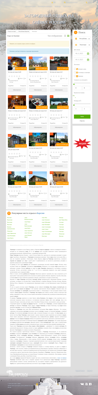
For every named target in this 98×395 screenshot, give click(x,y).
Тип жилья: (77, 64)
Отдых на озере (12, 31)
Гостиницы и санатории (45, 6)
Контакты (89, 2)
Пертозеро (44, 236)
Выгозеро (9, 224)
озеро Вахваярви (11, 235)
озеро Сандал (45, 229)
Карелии (40, 213)
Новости (89, 370)
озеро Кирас (28, 221)
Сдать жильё (67, 6)
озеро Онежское (46, 220)
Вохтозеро (9, 222)
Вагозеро (9, 217)
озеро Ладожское (29, 230)
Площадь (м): (77, 100)
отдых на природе (61, 358)
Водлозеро (9, 220)
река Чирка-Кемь (63, 220)
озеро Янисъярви (46, 234)
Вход (53, 2)
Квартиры (57, 6)
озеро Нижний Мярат (28, 236)
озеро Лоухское (28, 233)
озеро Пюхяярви (46, 224)
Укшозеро (61, 229)
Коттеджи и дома (30, 6)
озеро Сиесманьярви (47, 231)
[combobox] (84, 39)
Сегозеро (61, 222)
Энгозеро (61, 231)
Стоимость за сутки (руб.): (81, 80)
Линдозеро (9, 231)
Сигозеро (61, 224)
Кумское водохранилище (11, 227)
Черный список (79, 370)
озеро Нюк (44, 217)
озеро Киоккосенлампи (29, 218)
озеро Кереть (10, 238)
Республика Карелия (24, 31)
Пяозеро (61, 217)
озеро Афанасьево (11, 233)
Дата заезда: (77, 49)
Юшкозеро (61, 234)
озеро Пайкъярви (46, 222)
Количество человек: (79, 92)
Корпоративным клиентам (70, 2)
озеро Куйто (27, 228)
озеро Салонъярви (46, 227)
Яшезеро (61, 236)
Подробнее (10, 85)
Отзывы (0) (23, 85)
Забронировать (17, 90)
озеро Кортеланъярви (28, 225)
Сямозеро (61, 227)
